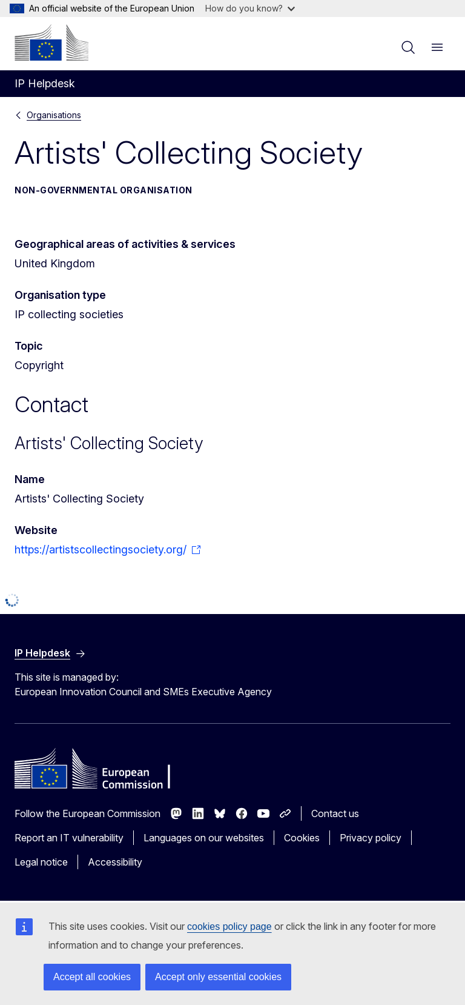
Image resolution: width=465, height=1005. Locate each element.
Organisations (54, 115)
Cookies (302, 838)
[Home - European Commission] (51, 42)
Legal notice (41, 862)
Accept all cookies (92, 977)
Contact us (335, 813)
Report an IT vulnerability (69, 838)
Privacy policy (370, 838)
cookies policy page (229, 926)
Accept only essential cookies (218, 977)
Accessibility (115, 862)
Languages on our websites (203, 838)
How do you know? (250, 8)
